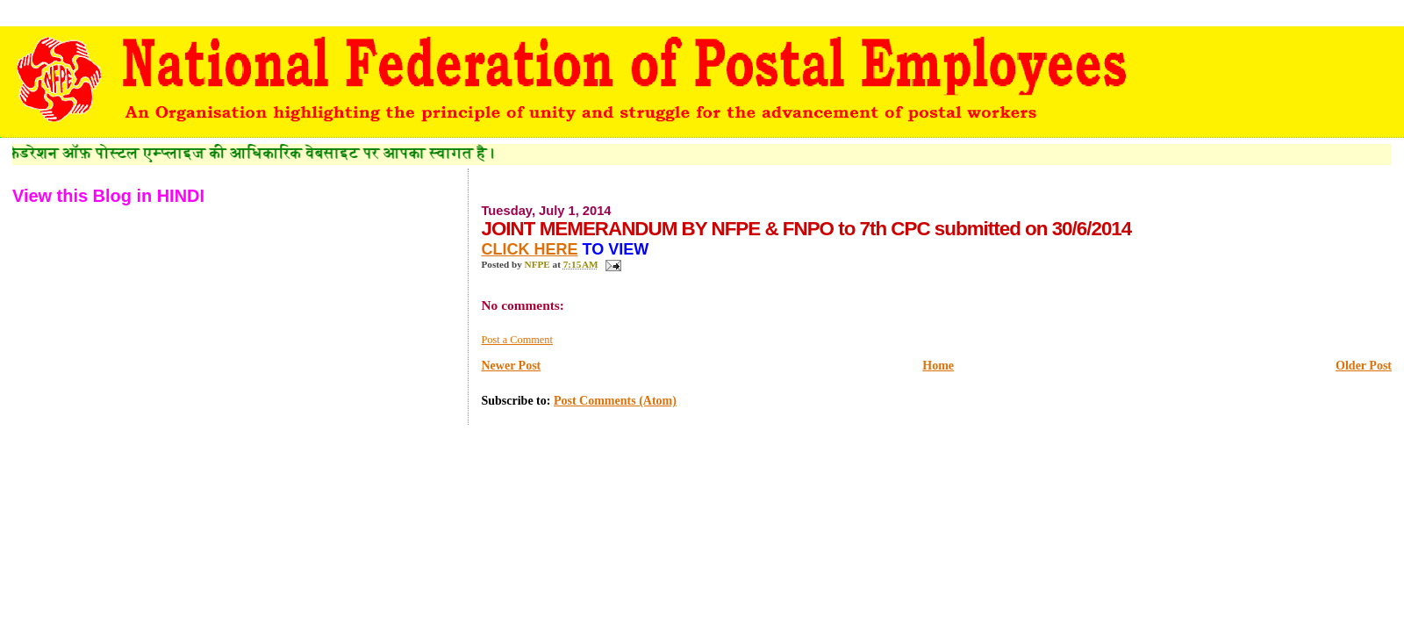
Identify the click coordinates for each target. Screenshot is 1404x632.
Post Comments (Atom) (615, 400)
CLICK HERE (529, 249)
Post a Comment (516, 340)
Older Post (1364, 365)
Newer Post (511, 365)
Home (938, 365)
